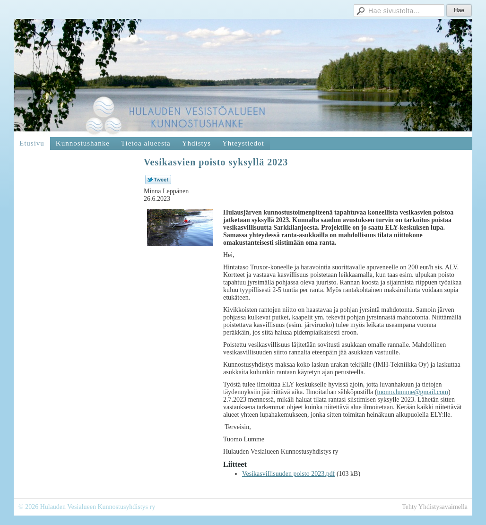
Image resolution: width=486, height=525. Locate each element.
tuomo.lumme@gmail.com (412, 392)
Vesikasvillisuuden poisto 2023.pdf (288, 473)
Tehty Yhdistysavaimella (435, 506)
